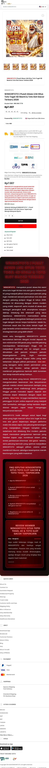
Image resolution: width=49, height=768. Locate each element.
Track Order (4, 600)
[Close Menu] (2, 4)
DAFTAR (20, 221)
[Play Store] (17, 749)
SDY (1, 719)
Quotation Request (6, 590)
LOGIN (20, 226)
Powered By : (9, 118)
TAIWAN (2, 722)
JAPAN (2, 725)
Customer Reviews (6, 637)
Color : (9, 123)
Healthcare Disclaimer (7, 619)
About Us (3, 584)
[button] (42, 15)
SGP (1, 716)
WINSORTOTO (11, 78)
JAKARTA (3, 732)
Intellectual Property (7, 594)
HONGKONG (4, 713)
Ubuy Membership (6, 613)
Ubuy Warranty (5, 616)
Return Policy (4, 640)
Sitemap (3, 597)
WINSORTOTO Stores (29, 172)
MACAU (2, 710)
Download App (5, 631)
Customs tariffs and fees (8, 603)
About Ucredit (4, 650)
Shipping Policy (5, 606)
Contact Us (4, 587)
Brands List (3, 634)
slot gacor (33, 441)
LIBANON (3, 729)
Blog (1, 643)
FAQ (1, 646)
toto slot (41, 362)
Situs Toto (14, 398)
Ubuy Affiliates (5, 653)
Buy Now (7, 178)
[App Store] (5, 749)
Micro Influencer (5, 609)
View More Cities (7, 735)
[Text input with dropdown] (20, 6)
